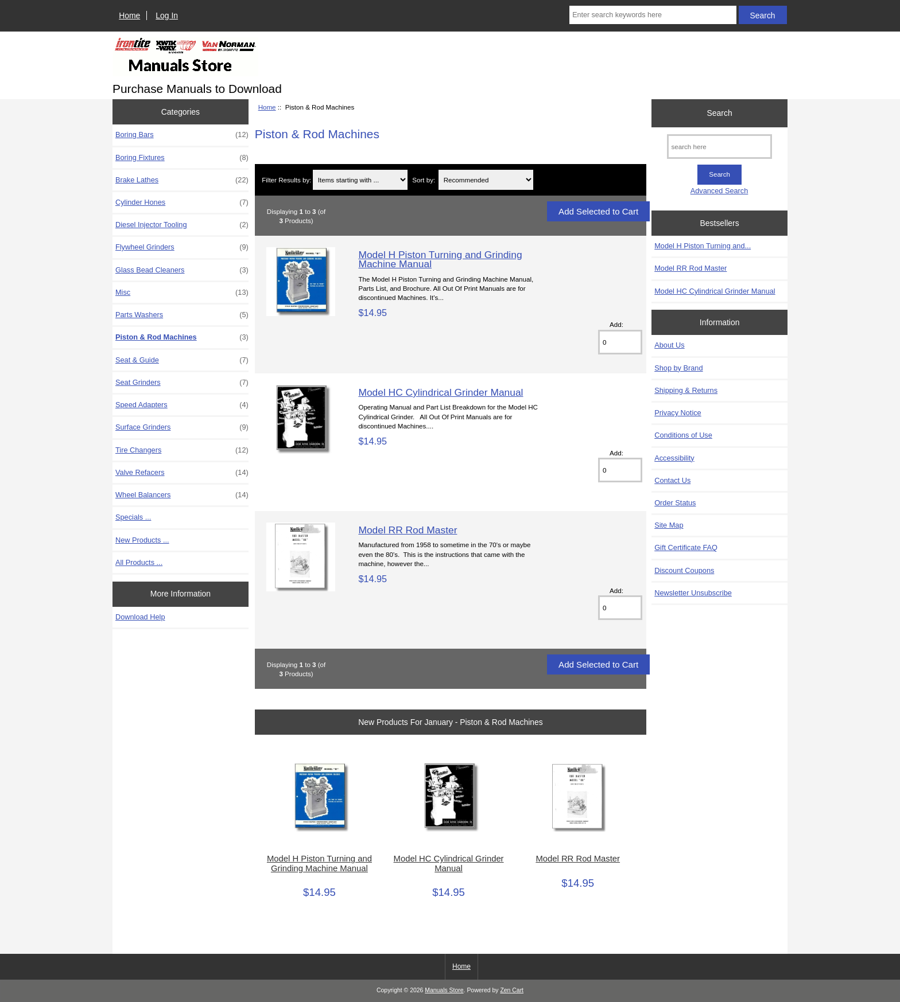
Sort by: (423, 180)
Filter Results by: (286, 180)
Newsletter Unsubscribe (693, 592)
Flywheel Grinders (182, 247)
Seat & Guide (182, 360)
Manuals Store (444, 990)
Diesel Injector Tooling (182, 224)
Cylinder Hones (182, 202)
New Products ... (142, 540)
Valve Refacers (182, 472)
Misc (182, 292)
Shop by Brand (678, 368)
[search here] (719, 146)
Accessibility (674, 458)
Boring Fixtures (182, 157)
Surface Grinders (182, 427)
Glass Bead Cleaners (182, 270)
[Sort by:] (486, 180)
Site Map (668, 525)
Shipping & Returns (685, 390)
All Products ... (138, 562)
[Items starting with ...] (360, 180)
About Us (669, 345)
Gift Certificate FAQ (685, 547)
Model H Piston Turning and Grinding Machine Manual (440, 259)
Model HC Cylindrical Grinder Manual (440, 392)
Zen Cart (511, 990)
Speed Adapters (182, 405)
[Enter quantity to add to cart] (620, 342)
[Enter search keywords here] (652, 15)
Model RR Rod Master (407, 530)
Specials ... (133, 517)
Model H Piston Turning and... (702, 245)
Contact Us (672, 480)
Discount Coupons (684, 570)
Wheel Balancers (182, 495)
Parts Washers (182, 314)
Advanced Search (719, 190)
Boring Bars (182, 134)
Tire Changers (182, 450)
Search (719, 113)
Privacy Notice (677, 412)
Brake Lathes (182, 180)
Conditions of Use (683, 435)
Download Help (140, 617)
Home (129, 15)
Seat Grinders (182, 382)
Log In (167, 15)
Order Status (675, 502)
